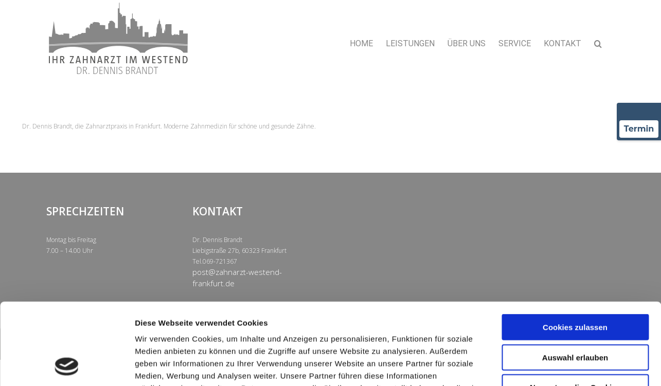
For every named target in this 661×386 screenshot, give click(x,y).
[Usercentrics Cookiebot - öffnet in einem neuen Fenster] (67, 366)
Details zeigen (547, 365)
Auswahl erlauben (575, 281)
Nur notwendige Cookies (575, 310)
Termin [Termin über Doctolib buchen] (639, 129)
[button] (598, 43)
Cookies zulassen (575, 250)
